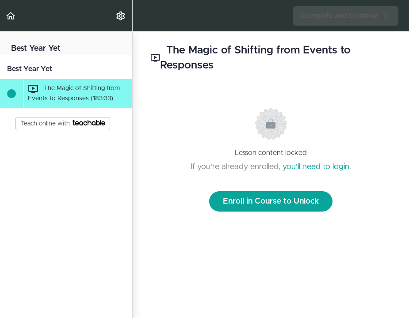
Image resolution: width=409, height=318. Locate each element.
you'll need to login (316, 167)
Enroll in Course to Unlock (271, 201)
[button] (11, 15)
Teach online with (63, 123)
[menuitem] (121, 15)
